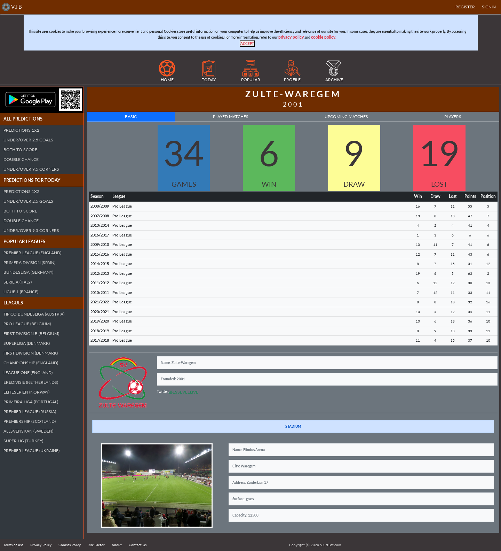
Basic (131, 116)
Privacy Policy (40, 545)
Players (452, 116)
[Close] (247, 43)
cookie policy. (323, 37)
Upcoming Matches (346, 116)
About (117, 545)
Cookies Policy (69, 545)
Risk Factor (96, 545)
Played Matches (230, 116)
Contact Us (137, 545)
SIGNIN (489, 6)
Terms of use (13, 545)
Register (465, 6)
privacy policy (291, 37)
